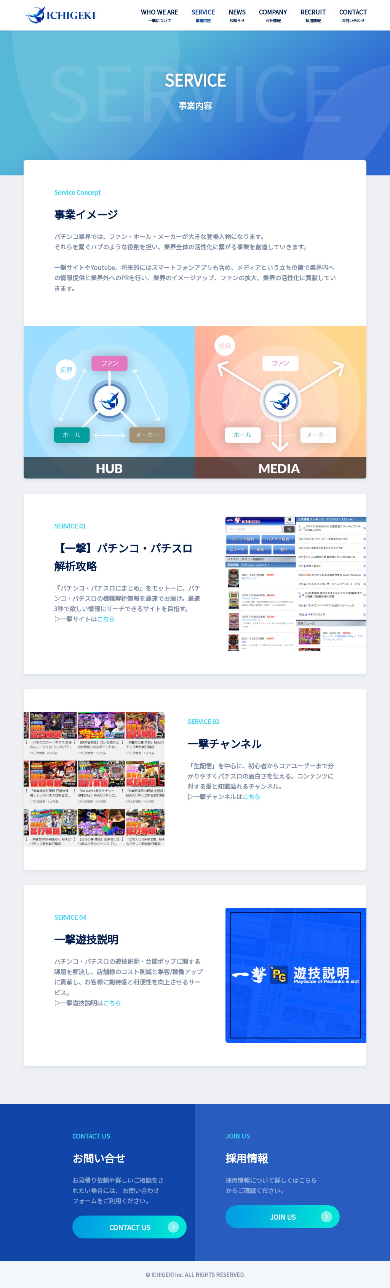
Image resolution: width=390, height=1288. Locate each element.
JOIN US (283, 1217)
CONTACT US (129, 1227)
